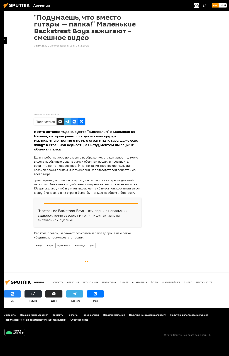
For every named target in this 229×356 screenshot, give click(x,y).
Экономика (90, 282)
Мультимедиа (63, 245)
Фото (154, 282)
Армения (73, 282)
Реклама (72, 314)
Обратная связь (79, 319)
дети (92, 245)
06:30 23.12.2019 (43, 45)
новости (58, 282)
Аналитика (139, 282)
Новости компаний (114, 314)
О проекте (10, 314)
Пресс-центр (204, 282)
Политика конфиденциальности (147, 314)
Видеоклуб (80, 245)
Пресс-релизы (90, 314)
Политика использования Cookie (189, 314)
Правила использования (34, 314)
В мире (39, 245)
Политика (109, 282)
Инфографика (171, 282)
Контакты (57, 314)
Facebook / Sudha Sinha (47, 114)
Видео (50, 245)
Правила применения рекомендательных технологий (35, 319)
